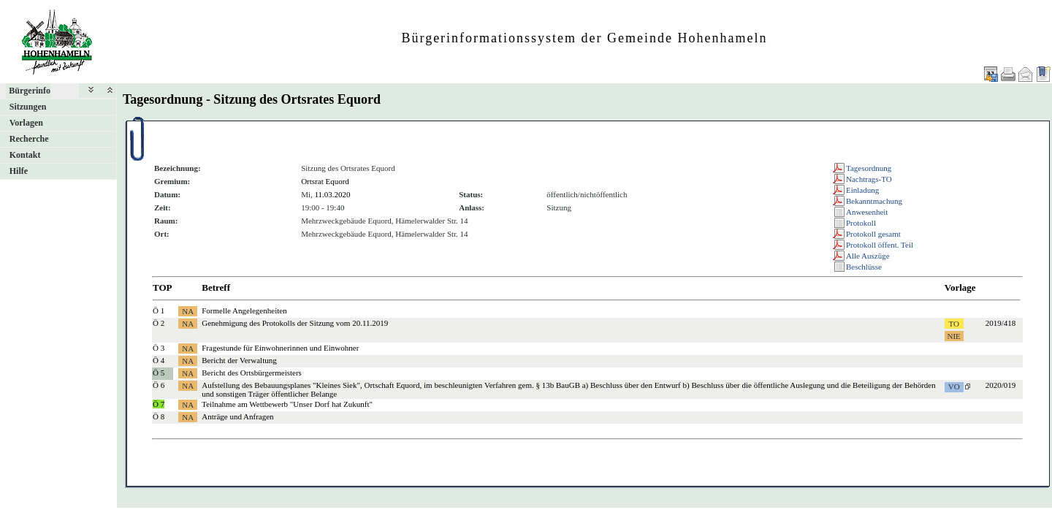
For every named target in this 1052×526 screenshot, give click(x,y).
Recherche (29, 139)
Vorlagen (26, 123)
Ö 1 (158, 310)
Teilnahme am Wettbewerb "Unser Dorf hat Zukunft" (287, 404)
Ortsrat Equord (325, 181)
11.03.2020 (332, 194)
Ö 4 (158, 360)
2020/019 (1001, 385)
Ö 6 (158, 385)
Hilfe (18, 171)
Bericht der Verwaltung (239, 360)
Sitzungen (28, 107)
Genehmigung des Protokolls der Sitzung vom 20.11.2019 (295, 323)
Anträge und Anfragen (237, 416)
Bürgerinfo (29, 90)
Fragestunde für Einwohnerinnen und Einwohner (280, 347)
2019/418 (1001, 323)
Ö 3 (158, 347)
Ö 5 (158, 372)
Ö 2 (158, 323)
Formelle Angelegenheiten (244, 310)
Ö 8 (158, 416)
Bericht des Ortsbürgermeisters (252, 372)
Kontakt (25, 155)
